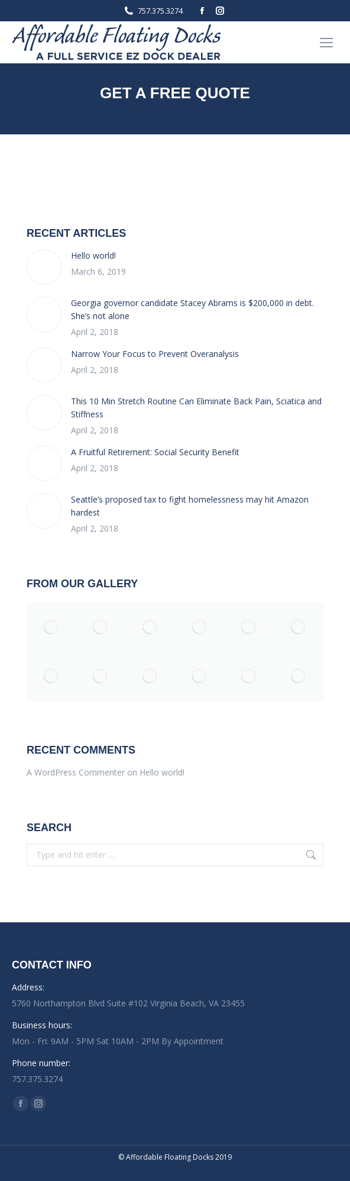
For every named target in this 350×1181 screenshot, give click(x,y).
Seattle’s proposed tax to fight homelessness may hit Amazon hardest (190, 506)
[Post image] (44, 267)
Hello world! (93, 255)
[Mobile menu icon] (326, 42)
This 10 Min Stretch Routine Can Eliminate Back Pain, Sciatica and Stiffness (196, 407)
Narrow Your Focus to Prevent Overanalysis (155, 353)
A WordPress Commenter (76, 772)
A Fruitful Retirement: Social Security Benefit (155, 452)
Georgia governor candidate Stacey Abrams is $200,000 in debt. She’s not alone (192, 309)
